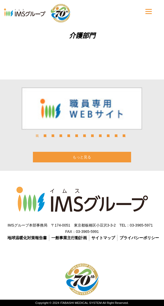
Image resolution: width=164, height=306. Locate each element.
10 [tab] (108, 135)
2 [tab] (45, 135)
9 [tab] (100, 135)
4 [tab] (60, 135)
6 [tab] (76, 135)
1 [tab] (37, 135)
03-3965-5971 (141, 225)
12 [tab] (124, 135)
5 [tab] (68, 135)
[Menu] (148, 11)
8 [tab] (92, 135)
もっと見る (82, 157)
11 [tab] (116, 135)
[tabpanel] (82, 108)
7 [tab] (84, 135)
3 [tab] (53, 135)
